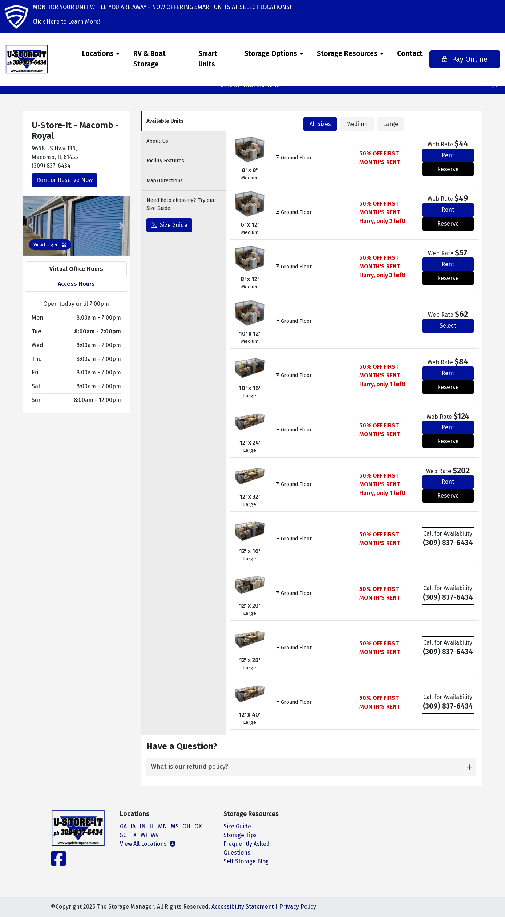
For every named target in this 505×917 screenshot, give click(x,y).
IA (133, 826)
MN (162, 826)
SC (123, 835)
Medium (357, 124)
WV (155, 835)
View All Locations (147, 843)
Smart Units (205, 58)
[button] (31, 226)
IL (151, 826)
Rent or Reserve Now (64, 179)
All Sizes (320, 124)
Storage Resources (333, 53)
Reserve (448, 169)
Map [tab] (164, 181)
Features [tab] (165, 161)
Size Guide (169, 225)
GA (123, 826)
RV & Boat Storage (162, 58)
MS (175, 826)
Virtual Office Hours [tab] (76, 268)
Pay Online (449, 59)
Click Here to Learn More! (66, 21)
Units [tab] (165, 121)
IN (143, 826)
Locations (110, 53)
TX (133, 835)
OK (198, 826)
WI (144, 835)
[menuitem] (113, 59)
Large (390, 124)
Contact (396, 53)
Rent (447, 155)
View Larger (49, 244)
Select (448, 325)
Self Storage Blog (246, 861)
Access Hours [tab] (76, 283)
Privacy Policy (297, 906)
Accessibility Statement (242, 906)
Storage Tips (240, 835)
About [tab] (157, 141)
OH (186, 826)
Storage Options (256, 53)
